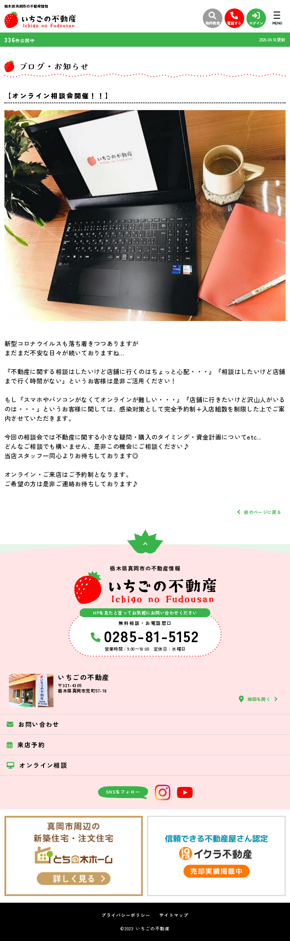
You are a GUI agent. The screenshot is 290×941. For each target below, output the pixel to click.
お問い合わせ (33, 724)
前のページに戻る (262, 512)
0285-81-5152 (145, 635)
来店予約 (26, 744)
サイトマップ (174, 915)
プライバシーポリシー (125, 915)
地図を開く (254, 699)
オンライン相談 (37, 765)
